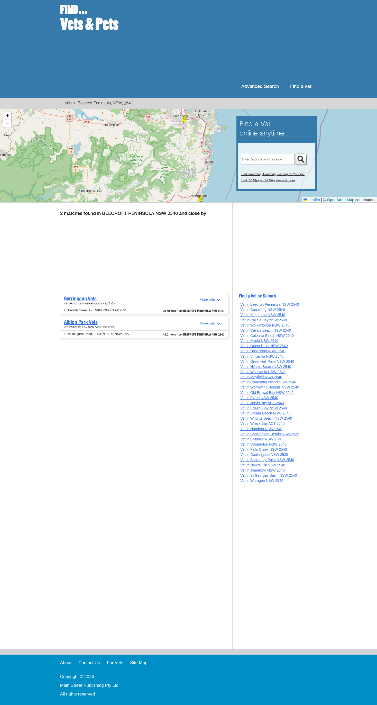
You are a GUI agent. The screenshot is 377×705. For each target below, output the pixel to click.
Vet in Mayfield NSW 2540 (261, 377)
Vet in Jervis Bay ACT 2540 (262, 403)
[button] (200, 199)
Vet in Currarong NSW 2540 (262, 310)
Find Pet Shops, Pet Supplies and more (268, 180)
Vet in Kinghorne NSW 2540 (262, 315)
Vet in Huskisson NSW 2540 (262, 351)
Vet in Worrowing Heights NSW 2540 (269, 387)
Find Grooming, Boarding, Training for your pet (273, 174)
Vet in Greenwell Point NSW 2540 (267, 361)
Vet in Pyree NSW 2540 (259, 398)
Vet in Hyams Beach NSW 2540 (265, 367)
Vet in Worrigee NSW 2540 (261, 480)
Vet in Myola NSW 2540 (259, 341)
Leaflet (312, 199)
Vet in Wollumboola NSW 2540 (264, 325)
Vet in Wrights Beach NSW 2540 (266, 418)
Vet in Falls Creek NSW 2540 (263, 449)
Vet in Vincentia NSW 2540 (261, 356)
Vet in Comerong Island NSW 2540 (268, 382)
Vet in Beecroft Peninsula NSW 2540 (269, 304)
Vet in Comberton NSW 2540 (263, 444)
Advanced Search (260, 86)
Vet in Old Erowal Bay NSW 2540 (266, 393)
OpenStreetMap (340, 199)
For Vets (115, 662)
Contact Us (89, 662)
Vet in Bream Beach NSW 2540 (265, 413)
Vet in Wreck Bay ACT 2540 (262, 423)
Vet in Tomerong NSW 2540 (262, 470)
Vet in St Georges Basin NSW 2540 (268, 475)
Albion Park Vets (81, 322)
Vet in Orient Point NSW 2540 (264, 346)
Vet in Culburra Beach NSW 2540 (267, 335)
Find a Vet (300, 86)
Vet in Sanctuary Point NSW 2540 (267, 460)
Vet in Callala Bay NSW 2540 (263, 320)
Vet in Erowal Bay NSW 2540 (263, 408)
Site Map (138, 662)
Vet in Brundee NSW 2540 (261, 439)
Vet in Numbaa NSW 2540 (261, 429)
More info (207, 299)
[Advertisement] (221, 41)
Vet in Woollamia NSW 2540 (263, 372)
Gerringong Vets (80, 298)
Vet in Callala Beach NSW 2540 (265, 330)
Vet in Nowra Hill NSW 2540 (262, 465)
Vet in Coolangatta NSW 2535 (264, 455)
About (65, 662)
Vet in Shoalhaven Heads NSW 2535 (269, 434)
